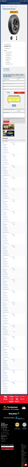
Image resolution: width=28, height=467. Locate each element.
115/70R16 (13, 147)
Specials (22, 456)
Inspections (22, 450)
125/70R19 (13, 340)
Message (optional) (6, 112)
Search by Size (23, 439)
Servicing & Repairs (24, 451)
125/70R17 (13, 204)
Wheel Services (23, 454)
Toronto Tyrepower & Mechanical (14, 3)
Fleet (22, 459)
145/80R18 (13, 306)
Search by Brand (23, 440)
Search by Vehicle (23, 438)
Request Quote (6, 121)
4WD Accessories (23, 448)
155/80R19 (13, 352)
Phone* (8, 83)
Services (22, 447)
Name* (4, 80)
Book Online (23, 458)
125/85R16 (13, 170)
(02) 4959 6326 (5, 425)
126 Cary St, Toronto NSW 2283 (6, 423)
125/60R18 (13, 272)
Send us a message (6, 426)
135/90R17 (13, 238)
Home (4, 6)
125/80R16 (13, 158)
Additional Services (24, 455)
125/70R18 (13, 284)
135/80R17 (13, 227)
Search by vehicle (15, 133)
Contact (22, 457)
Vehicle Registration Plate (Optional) (8, 109)
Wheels (22, 444)
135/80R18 (13, 295)
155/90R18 (13, 329)
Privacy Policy (20, 118)
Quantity (19, 78)
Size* (4, 78)
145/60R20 (13, 375)
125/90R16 (13, 181)
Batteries (22, 449)
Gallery (22, 461)
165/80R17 (13, 261)
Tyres (22, 437)
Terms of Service (5, 119)
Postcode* (4, 89)
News (22, 460)
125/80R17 (13, 215)
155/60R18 (13, 318)
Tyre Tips (22, 443)
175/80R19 (13, 363)
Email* (4, 86)
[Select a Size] (14, 48)
